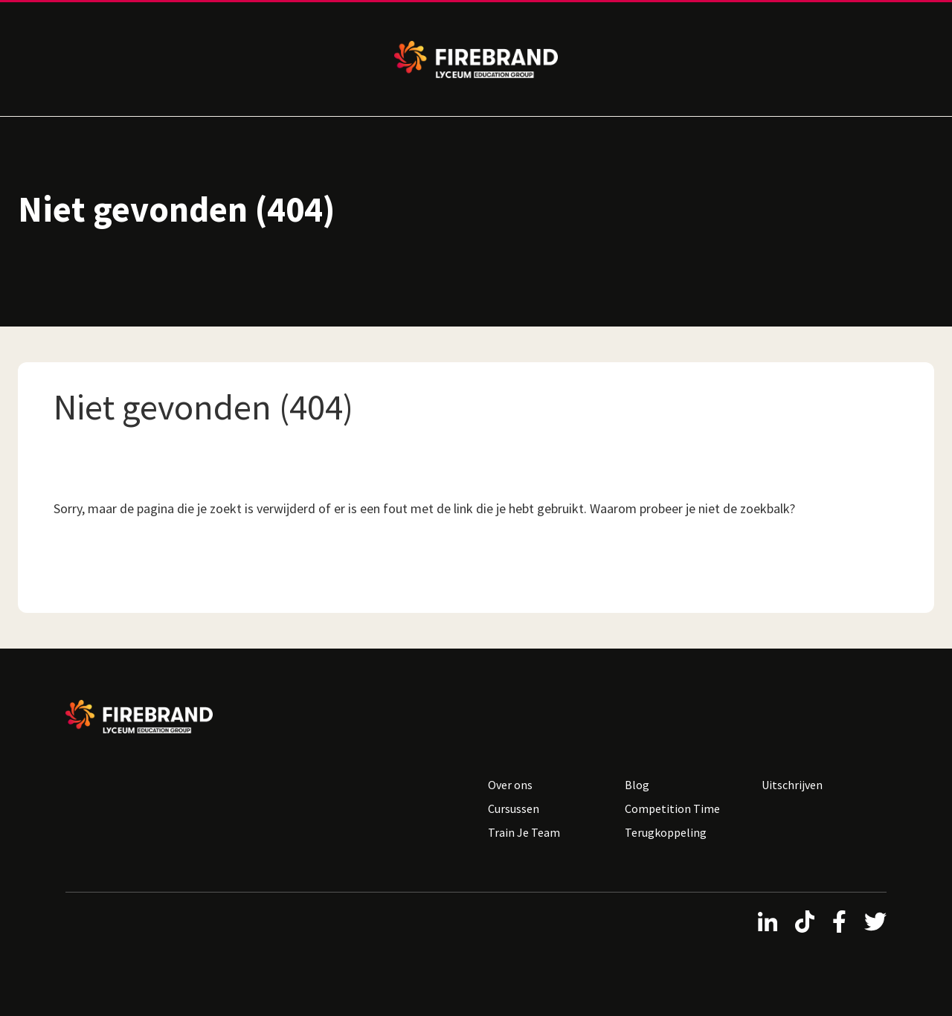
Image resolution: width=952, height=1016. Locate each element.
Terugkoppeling (666, 832)
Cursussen (513, 808)
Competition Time (672, 808)
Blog (637, 784)
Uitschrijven (792, 784)
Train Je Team (524, 832)
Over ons (510, 784)
